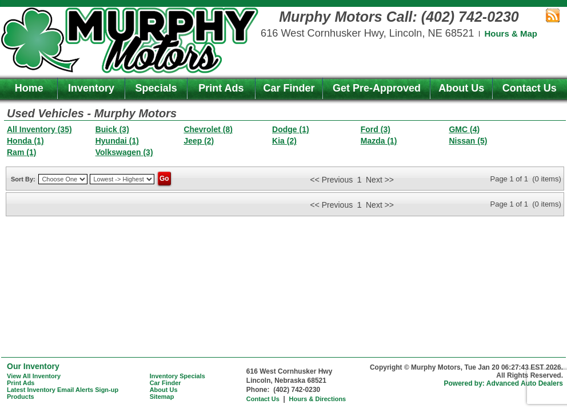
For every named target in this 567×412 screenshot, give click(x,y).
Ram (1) (21, 152)
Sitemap (162, 396)
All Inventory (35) (39, 129)
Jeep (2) (198, 140)
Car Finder (289, 88)
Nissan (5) (468, 140)
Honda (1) (25, 140)
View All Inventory (34, 376)
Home (29, 88)
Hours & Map (510, 33)
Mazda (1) (379, 140)
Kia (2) (284, 140)
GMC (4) (464, 129)
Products (20, 396)
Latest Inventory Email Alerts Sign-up (62, 389)
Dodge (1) (290, 129)
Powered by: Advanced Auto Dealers (504, 383)
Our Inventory (33, 366)
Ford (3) (375, 129)
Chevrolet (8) (208, 129)
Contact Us (529, 88)
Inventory (91, 88)
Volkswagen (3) (124, 152)
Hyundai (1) (117, 140)
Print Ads (220, 88)
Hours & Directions (317, 398)
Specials (156, 88)
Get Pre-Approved (377, 88)
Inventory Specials (177, 376)
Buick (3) (112, 129)
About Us (461, 88)
